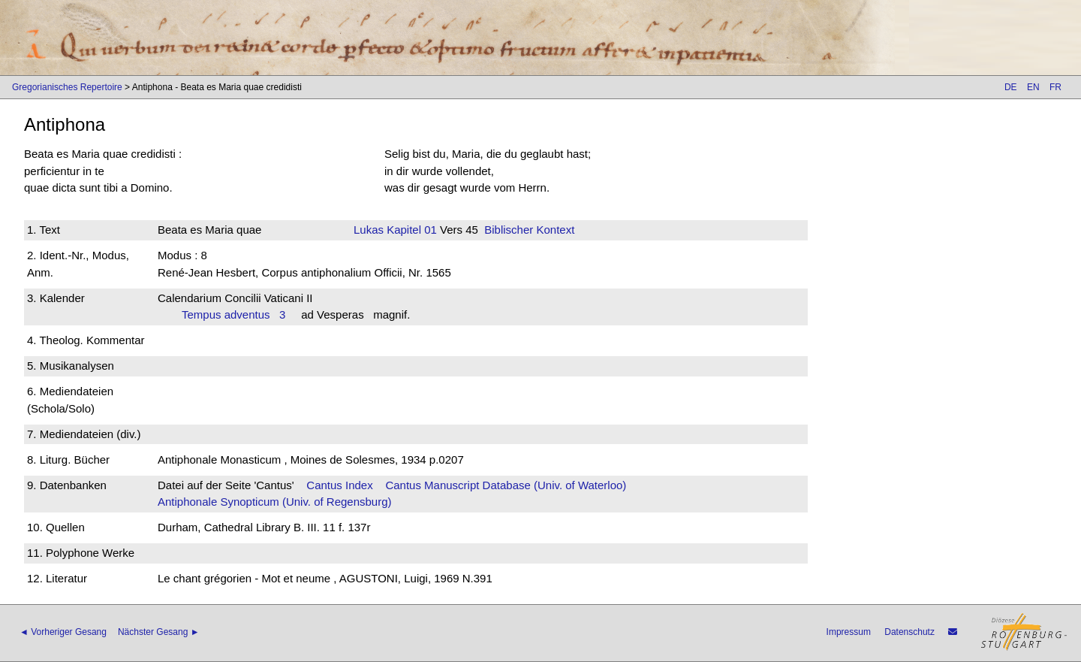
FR (1055, 87)
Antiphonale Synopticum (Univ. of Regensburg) (275, 501)
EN (1033, 87)
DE (1010, 87)
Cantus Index (339, 485)
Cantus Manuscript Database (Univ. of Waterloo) (505, 485)
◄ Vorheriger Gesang (63, 632)
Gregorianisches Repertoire (67, 87)
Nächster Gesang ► (159, 632)
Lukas (369, 229)
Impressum (849, 632)
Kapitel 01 (410, 229)
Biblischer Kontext (529, 229)
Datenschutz (909, 632)
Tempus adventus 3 (233, 314)
